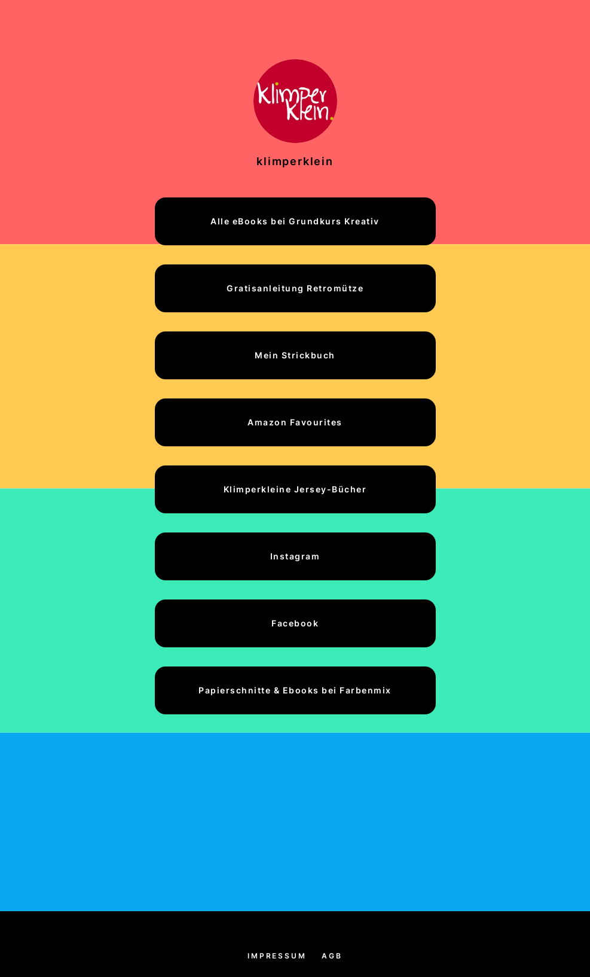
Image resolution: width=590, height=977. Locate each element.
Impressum (276, 955)
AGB (332, 955)
